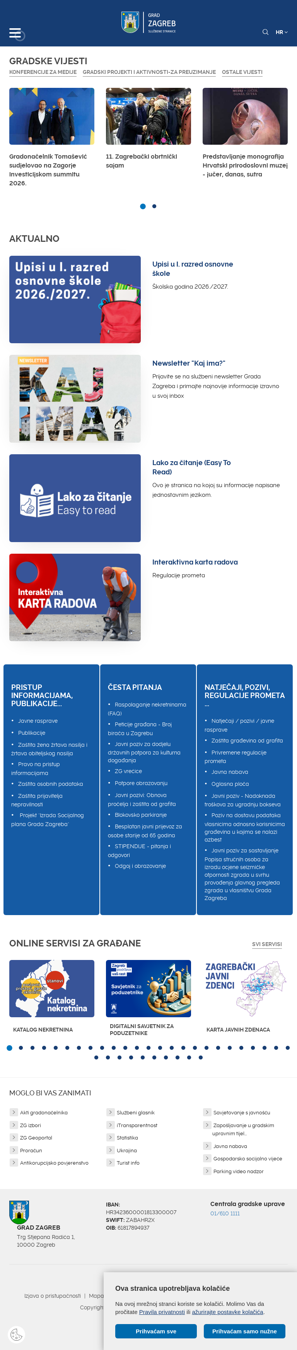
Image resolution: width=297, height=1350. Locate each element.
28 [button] (119, 1058)
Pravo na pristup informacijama (35, 768)
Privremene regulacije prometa (235, 757)
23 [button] (264, 1048)
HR (282, 32)
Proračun (31, 1150)
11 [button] (125, 1048)
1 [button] (143, 206)
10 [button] (114, 1048)
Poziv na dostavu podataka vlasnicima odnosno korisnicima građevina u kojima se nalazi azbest (245, 827)
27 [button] (108, 1058)
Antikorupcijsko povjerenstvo (54, 1163)
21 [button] (241, 1048)
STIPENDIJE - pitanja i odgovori (139, 850)
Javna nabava (230, 772)
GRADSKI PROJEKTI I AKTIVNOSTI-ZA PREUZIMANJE (149, 72)
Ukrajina (127, 1150)
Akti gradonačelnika (44, 1113)
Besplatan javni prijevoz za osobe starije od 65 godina (145, 830)
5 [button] (56, 1048)
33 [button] (177, 1058)
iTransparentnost (137, 1125)
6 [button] (67, 1048)
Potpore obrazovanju (141, 783)
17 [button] (195, 1048)
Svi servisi (267, 944)
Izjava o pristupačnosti (52, 1296)
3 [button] (32, 1048)
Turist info (128, 1163)
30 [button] (143, 1058)
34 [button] (189, 1058)
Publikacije (31, 733)
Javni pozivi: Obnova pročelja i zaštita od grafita (142, 799)
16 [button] (183, 1048)
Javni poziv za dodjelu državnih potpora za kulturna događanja (144, 752)
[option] (51, 139)
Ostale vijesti (242, 72)
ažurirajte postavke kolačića (227, 1312)
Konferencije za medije (43, 72)
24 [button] (276, 1048)
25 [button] (288, 1048)
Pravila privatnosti (162, 1312)
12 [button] (137, 1048)
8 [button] (90, 1048)
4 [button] (44, 1048)
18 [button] (206, 1048)
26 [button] (96, 1058)
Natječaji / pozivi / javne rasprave (239, 725)
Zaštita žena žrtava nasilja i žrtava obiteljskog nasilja (49, 749)
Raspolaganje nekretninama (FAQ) (147, 709)
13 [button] (148, 1048)
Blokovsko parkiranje (141, 815)
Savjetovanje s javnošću (241, 1113)
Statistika (127, 1138)
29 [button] (131, 1058)
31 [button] (154, 1058)
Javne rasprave (38, 721)
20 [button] (230, 1048)
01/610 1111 (225, 1213)
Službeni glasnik (136, 1113)
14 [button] (160, 1048)
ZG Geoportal (36, 1138)
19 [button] (218, 1048)
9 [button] (102, 1048)
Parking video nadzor (238, 1171)
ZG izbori (30, 1125)
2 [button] (154, 206)
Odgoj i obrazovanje (140, 866)
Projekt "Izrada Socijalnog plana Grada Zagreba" (47, 819)
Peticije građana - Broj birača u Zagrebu (140, 728)
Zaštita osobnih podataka (50, 784)
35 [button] (201, 1058)
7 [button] (79, 1048)
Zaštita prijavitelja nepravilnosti (37, 800)
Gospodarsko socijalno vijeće (247, 1159)
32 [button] (166, 1058)
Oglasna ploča (230, 784)
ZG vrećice (128, 771)
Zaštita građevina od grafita (247, 740)
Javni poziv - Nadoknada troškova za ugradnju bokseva (243, 800)
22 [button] (253, 1048)
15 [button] (172, 1048)
